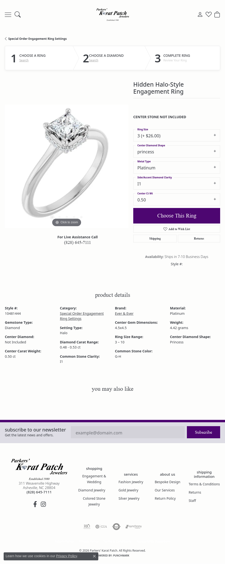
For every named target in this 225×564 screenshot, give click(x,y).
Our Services (165, 490)
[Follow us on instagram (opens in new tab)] (43, 504)
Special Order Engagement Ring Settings (37, 39)
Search (24, 60)
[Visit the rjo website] (87, 526)
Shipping (155, 238)
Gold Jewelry (128, 490)
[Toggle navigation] (8, 14)
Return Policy (165, 498)
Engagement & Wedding (94, 479)
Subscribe (203, 432)
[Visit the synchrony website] (134, 526)
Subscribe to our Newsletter (35, 429)
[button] (18, 14)
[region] (66, 166)
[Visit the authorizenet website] (116, 526)
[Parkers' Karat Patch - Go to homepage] (39, 469)
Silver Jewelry (128, 498)
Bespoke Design (168, 482)
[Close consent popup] (94, 556)
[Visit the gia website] (101, 526)
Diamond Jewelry (91, 490)
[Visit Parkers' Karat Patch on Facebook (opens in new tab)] (35, 504)
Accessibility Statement (153, 541)
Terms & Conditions (204, 484)
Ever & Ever (124, 313)
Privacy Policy (89, 541)
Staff (192, 500)
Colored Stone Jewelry (94, 501)
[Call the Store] (39, 491)
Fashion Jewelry (130, 482)
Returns (199, 238)
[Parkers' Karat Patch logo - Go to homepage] (113, 14)
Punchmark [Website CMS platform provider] (121, 555)
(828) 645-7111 (77, 242)
